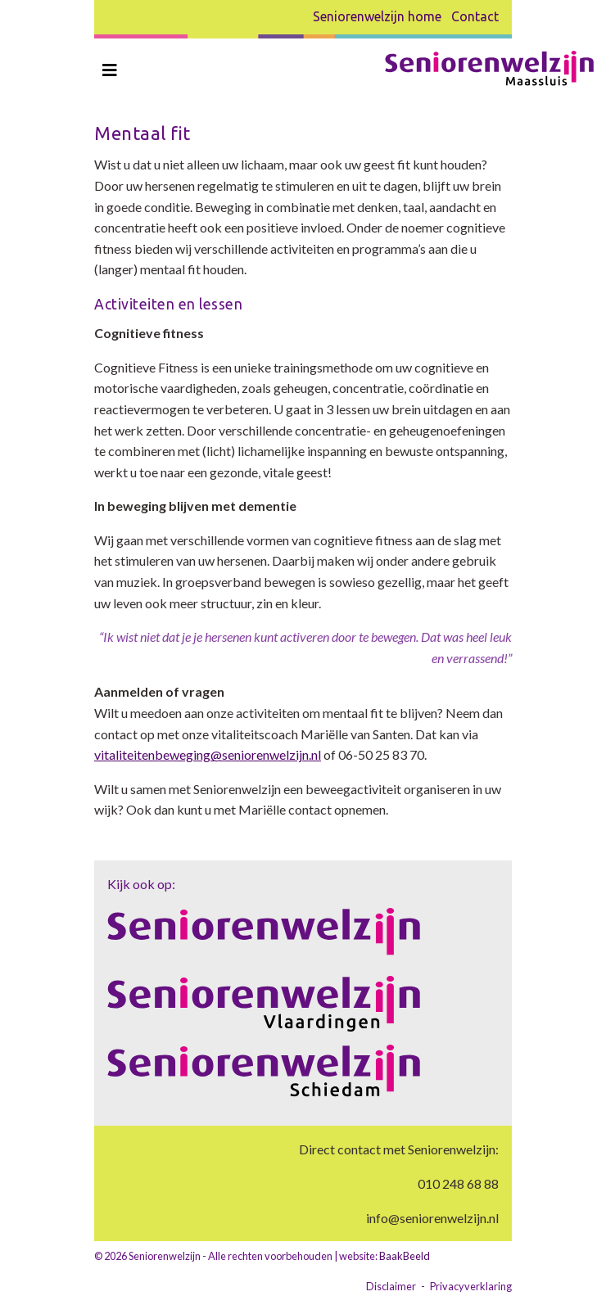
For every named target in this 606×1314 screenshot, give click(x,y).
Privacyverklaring (471, 1286)
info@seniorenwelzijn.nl (432, 1218)
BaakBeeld (404, 1255)
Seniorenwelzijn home (377, 16)
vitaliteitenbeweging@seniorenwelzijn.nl (207, 754)
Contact (475, 16)
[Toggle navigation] (110, 70)
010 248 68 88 (458, 1183)
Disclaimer (391, 1286)
